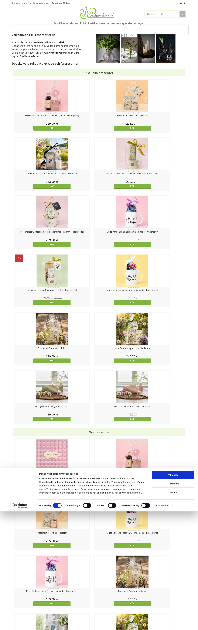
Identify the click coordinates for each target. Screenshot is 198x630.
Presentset (84, 28)
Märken (165, 28)
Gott (152, 28)
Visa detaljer (162, 624)
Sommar (68, 28)
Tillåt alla (173, 593)
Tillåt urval (173, 602)
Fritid (140, 28)
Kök (128, 28)
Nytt (21, 28)
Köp (33, 128)
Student (56, 28)
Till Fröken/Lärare (39, 28)
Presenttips (102, 28)
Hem (117, 28)
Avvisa (173, 611)
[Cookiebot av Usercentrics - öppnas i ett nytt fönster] (19, 624)
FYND (176, 28)
